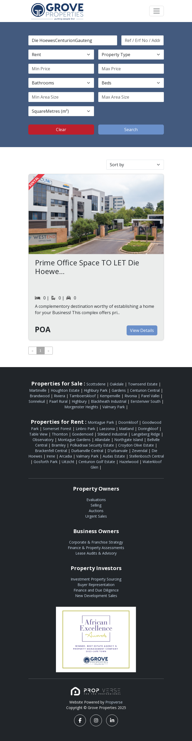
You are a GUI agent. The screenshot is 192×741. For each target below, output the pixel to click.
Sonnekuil (37, 401)
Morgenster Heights (81, 406)
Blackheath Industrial (109, 401)
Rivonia (131, 395)
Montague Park (101, 422)
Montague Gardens (75, 439)
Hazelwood (129, 461)
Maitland (127, 428)
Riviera (60, 395)
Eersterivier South (146, 401)
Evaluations (96, 499)
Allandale (103, 439)
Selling (96, 505)
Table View (39, 434)
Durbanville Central (87, 450)
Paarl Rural (59, 401)
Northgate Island (129, 439)
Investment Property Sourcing (96, 579)
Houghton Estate (66, 390)
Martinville (38, 390)
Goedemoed (83, 434)
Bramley (59, 445)
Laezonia (107, 428)
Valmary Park (114, 406)
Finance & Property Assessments (96, 547)
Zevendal (140, 450)
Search (131, 129)
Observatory (44, 439)
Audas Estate (114, 456)
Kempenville (110, 395)
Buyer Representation (96, 584)
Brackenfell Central (51, 450)
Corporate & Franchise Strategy (96, 542)
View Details (142, 330)
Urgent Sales (96, 516)
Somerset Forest (57, 428)
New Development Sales (96, 595)
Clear (61, 129)
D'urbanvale (118, 450)
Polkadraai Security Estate (92, 445)
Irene (51, 456)
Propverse (114, 702)
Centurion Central (145, 390)
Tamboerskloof (83, 395)
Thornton (60, 434)
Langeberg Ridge (146, 434)
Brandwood (40, 395)
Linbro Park (86, 428)
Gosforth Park (46, 461)
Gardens (119, 390)
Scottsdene (96, 384)
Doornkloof (128, 422)
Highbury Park (96, 390)
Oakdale (117, 384)
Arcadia (66, 456)
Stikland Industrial (112, 434)
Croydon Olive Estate (136, 445)
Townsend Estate (143, 384)
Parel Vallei (150, 395)
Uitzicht (68, 461)
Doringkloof (148, 428)
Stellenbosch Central (146, 456)
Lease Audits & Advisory (96, 553)
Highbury (80, 401)
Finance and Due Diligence (96, 590)
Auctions (96, 510)
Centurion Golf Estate (97, 461)
